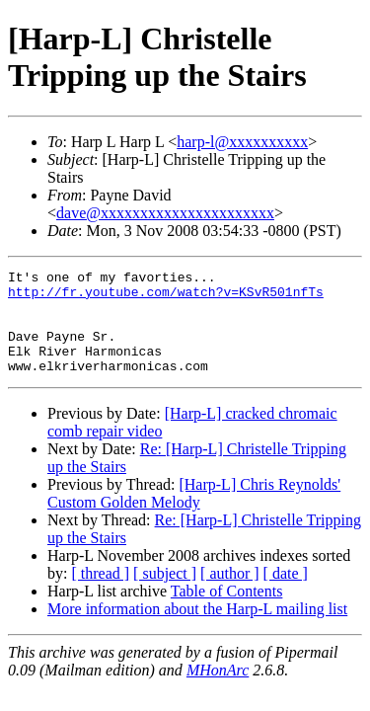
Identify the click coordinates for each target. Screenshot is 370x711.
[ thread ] (100, 594)
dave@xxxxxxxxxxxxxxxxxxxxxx (165, 212)
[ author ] (229, 594)
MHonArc (217, 690)
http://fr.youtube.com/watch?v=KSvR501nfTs (166, 297)
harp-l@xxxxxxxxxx (242, 141)
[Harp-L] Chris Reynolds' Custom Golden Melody (193, 514)
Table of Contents (227, 611)
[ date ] (285, 594)
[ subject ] (164, 594)
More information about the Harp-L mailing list (197, 629)
